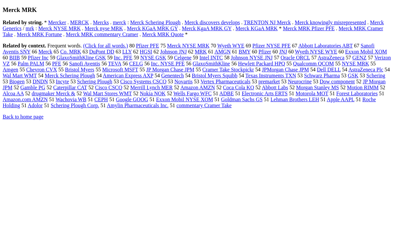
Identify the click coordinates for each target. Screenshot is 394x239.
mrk (30, 28)
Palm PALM (31, 63)
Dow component (337, 81)
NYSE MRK (355, 63)
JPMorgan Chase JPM (285, 69)
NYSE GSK (153, 57)
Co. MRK (70, 51)
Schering (375, 75)
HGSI (146, 51)
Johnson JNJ (173, 51)
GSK (353, 75)
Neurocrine (300, 81)
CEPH (101, 99)
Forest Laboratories (357, 93)
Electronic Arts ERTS (265, 93)
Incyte (62, 81)
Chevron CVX (41, 69)
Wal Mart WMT (20, 75)
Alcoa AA (13, 93)
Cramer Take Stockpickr (228, 69)
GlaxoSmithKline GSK (81, 57)
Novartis (183, 81)
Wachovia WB (71, 99)
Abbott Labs (275, 87)
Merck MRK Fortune (39, 34)
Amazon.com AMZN (25, 99)
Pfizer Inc (38, 57)
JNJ (283, 51)
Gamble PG (32, 87)
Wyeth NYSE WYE (316, 51)
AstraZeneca (331, 57)
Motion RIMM (363, 87)
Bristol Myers (79, 69)
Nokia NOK (153, 93)
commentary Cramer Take (204, 105)
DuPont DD (101, 51)
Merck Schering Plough (155, 22)
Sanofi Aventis (84, 63)
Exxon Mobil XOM (366, 51)
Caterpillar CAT (70, 87)
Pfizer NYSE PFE (271, 45)
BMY (245, 51)
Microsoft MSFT (120, 69)
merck (119, 22)
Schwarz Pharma (322, 75)
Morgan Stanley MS (317, 87)
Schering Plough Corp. (75, 105)
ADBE (226, 93)
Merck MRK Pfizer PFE (309, 28)
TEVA (114, 63)
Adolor (35, 105)
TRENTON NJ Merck (267, 22)
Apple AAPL (340, 99)
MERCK (79, 22)
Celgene (182, 57)
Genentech (172, 75)
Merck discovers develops (212, 22)
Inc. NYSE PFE (168, 63)
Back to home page (23, 117)
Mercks (101, 22)
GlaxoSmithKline (211, 63)
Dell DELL (329, 69)
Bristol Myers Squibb (215, 75)
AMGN (222, 51)
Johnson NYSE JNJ (251, 57)
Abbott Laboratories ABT (325, 45)
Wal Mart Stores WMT (107, 93)
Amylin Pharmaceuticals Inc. (137, 105)
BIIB (14, 57)
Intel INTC (211, 57)
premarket (269, 81)
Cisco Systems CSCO (143, 81)
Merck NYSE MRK (59, 28)
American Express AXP (128, 75)
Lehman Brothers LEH (294, 99)
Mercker (57, 22)
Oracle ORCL (295, 57)
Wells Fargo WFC (192, 93)
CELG (136, 63)
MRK (201, 51)
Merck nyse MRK (104, 28)
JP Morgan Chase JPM (170, 69)
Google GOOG (132, 99)
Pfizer (264, 51)
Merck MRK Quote (163, 34)
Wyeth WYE (231, 45)
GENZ (359, 57)
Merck (45, 51)
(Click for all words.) (105, 45)
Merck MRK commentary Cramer (102, 34)
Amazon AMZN (197, 87)
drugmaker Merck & (54, 93)
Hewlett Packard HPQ (261, 63)
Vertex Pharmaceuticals (225, 81)
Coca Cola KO (238, 87)
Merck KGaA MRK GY (152, 28)
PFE (56, 63)
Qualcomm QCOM (313, 63)
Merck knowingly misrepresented (330, 22)
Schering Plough (94, 81)
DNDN (40, 81)
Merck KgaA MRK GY (207, 28)
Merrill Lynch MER (151, 87)
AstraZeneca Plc (365, 69)
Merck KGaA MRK (257, 28)
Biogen (17, 81)
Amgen (10, 69)
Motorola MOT (312, 93)
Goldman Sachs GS (241, 99)
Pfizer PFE (147, 45)
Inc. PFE (123, 57)
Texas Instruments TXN (270, 75)
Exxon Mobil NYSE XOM (184, 99)
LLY (127, 51)
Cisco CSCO (108, 87)
